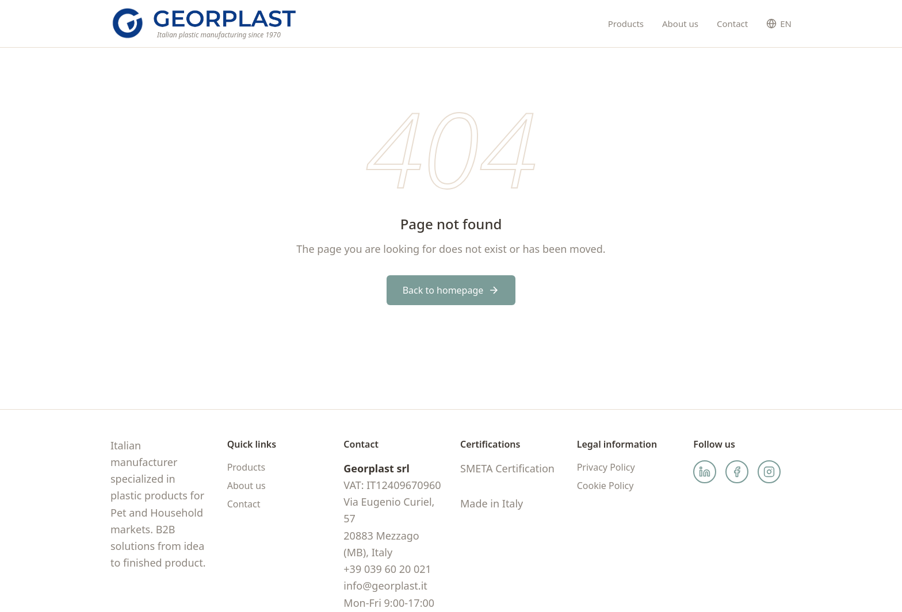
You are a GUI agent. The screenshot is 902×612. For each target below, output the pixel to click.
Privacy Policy (606, 467)
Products (626, 23)
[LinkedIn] (704, 471)
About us (680, 23)
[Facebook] (736, 471)
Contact (732, 23)
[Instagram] (769, 471)
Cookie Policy (605, 485)
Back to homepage (451, 290)
